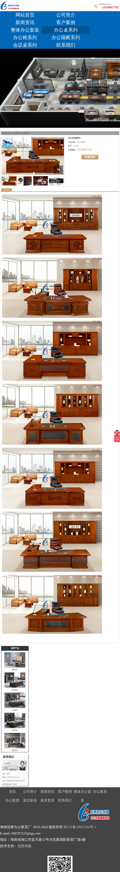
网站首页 (25, 15)
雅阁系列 (15, 670)
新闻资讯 (25, 22)
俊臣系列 (15, 690)
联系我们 (65, 45)
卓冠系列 (15, 710)
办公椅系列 (25, 37)
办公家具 (100, 792)
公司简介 (65, 15)
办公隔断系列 (66, 37)
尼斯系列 (15, 730)
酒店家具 (30, 800)
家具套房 (47, 800)
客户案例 (65, 22)
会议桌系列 (25, 45)
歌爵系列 (15, 750)
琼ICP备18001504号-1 (79, 827)
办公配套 (13, 800)
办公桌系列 (66, 30)
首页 (9, 133)
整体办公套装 (25, 30)
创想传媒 (25, 846)
